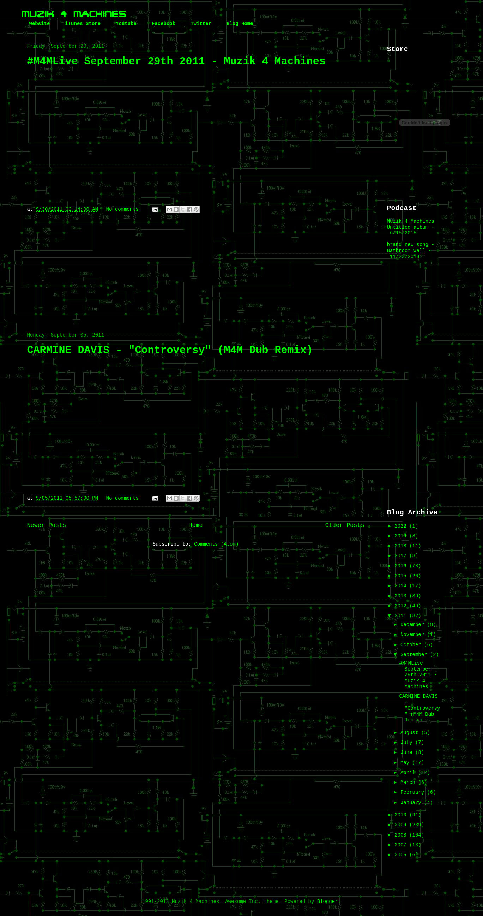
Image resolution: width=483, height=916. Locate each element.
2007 (401, 845)
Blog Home (240, 23)
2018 (401, 546)
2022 (401, 526)
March (409, 782)
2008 (401, 835)
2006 (401, 855)
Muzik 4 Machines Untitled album (410, 224)
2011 (401, 616)
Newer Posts (46, 525)
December (413, 624)
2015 (401, 576)
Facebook (163, 23)
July (407, 742)
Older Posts (344, 525)
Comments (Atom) (216, 544)
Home (195, 525)
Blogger (327, 901)
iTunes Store (83, 23)
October (412, 645)
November (413, 634)
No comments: (125, 209)
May (406, 763)
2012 (401, 606)
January (412, 802)
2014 (401, 586)
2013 (401, 596)
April (409, 772)
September (415, 655)
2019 (401, 536)
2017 (401, 556)
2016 (401, 566)
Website (39, 23)
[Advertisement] (196, 269)
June (407, 752)
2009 (401, 825)
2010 (401, 815)
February (413, 792)
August (410, 733)
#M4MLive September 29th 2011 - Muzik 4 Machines (176, 61)
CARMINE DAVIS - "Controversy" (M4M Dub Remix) (170, 350)
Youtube (126, 23)
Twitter (201, 23)
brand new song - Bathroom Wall (410, 248)
